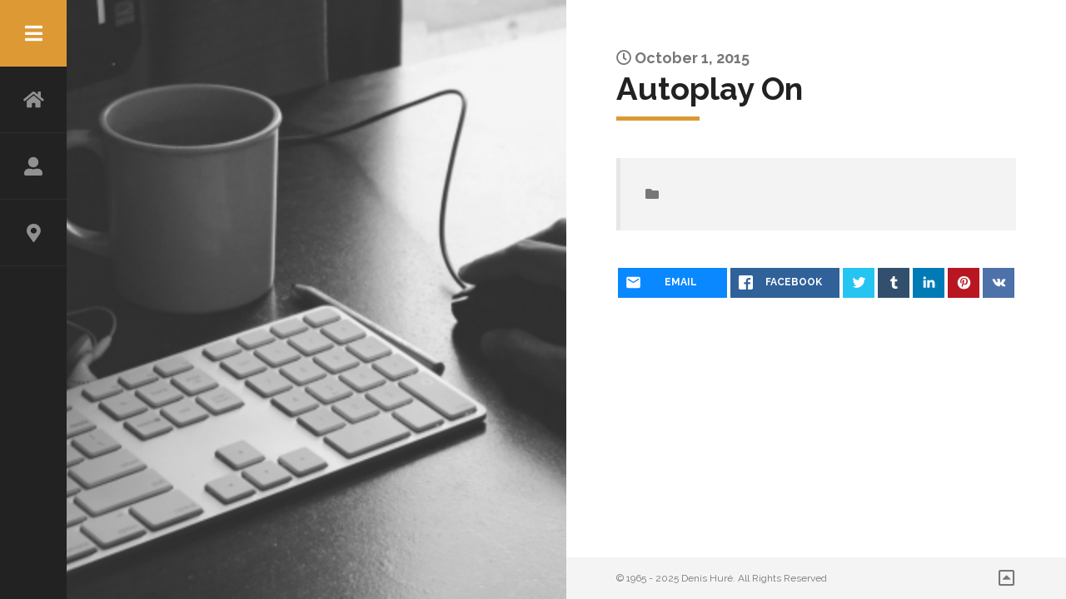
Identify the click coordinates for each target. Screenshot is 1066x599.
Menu (33, 33)
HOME (33, 100)
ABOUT (33, 166)
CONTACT (33, 233)
